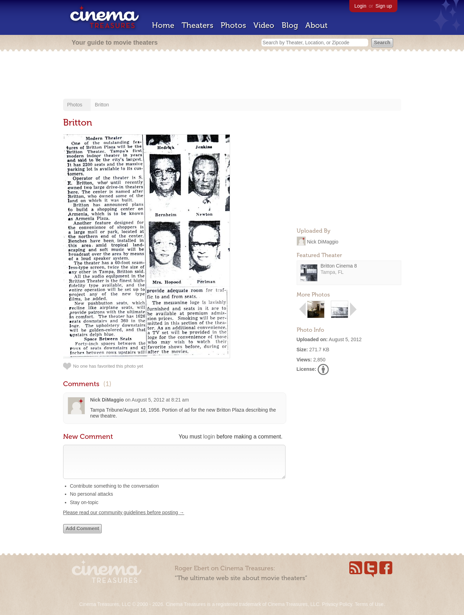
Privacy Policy (337, 604)
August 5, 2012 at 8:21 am (160, 400)
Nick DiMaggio (322, 241)
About (316, 25)
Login (360, 6)
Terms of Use (369, 604)
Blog (290, 25)
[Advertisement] (232, 75)
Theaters (197, 25)
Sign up (383, 6)
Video (263, 25)
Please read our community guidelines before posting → (123, 519)
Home (163, 25)
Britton (102, 104)
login (209, 437)
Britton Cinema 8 (339, 266)
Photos (233, 25)
